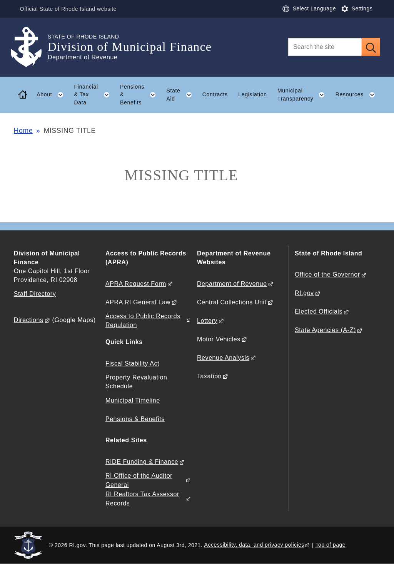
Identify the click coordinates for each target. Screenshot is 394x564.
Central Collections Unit (232, 302)
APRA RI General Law (137, 302)
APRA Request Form (135, 283)
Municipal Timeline (132, 400)
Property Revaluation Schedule (136, 381)
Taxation (209, 376)
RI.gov (304, 293)
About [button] (53, 94)
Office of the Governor (327, 274)
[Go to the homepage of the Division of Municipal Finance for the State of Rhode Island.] (31, 47)
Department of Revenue (232, 283)
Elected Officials (318, 311)
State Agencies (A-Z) (325, 330)
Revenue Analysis (223, 357)
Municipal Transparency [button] (303, 94)
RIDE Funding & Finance (141, 461)
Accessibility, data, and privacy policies (254, 545)
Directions (28, 320)
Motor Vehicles (218, 339)
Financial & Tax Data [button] (94, 95)
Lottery (207, 320)
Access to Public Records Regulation (142, 320)
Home (23, 130)
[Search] (325, 47)
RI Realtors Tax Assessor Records (142, 498)
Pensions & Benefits (135, 419)
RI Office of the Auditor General (138, 480)
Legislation (252, 94)
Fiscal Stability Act (132, 363)
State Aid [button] (181, 94)
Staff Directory (35, 293)
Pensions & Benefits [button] (140, 95)
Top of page (331, 545)
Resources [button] (358, 94)
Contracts (215, 94)
